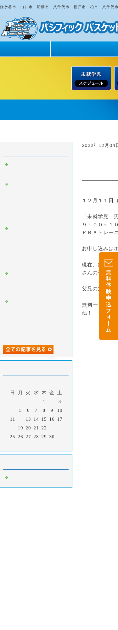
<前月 (23, 444)
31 (60, 436)
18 (12, 427)
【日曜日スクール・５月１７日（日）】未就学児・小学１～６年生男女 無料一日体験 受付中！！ (39, 318)
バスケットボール (29, 478)
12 (20, 419)
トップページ (25, 49)
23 (52, 427)
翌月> (49, 444)
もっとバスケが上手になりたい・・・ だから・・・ (37, 282)
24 (60, 427)
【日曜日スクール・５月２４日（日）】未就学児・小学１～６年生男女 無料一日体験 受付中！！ (39, 201)
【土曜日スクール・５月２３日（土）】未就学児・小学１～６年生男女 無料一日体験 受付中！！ (39, 246)
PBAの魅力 (75, 49)
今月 (36, 444)
